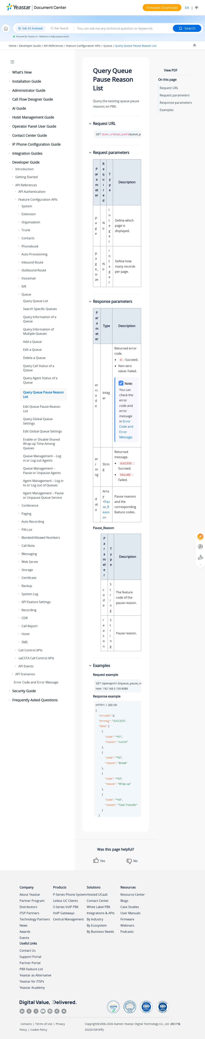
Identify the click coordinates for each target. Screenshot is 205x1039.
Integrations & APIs (101, 913)
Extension (28, 214)
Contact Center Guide (29, 135)
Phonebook (29, 246)
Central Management (68, 919)
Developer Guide (30, 46)
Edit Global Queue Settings (42, 431)
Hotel (25, 634)
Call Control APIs (30, 650)
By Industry (95, 919)
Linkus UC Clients (65, 901)
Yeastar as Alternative (35, 975)
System (26, 206)
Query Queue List (35, 301)
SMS (24, 642)
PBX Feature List (31, 969)
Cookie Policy (38, 1029)
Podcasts (127, 931)
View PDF (170, 70)
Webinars (127, 925)
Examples (167, 110)
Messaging (29, 554)
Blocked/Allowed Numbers (40, 537)
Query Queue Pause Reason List (135, 46)
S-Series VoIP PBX (65, 907)
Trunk (25, 230)
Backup (26, 586)
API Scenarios (25, 674)
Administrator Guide (28, 90)
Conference (29, 505)
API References (53, 46)
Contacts (27, 238)
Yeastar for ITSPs (32, 981)
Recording (28, 610)
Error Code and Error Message (36, 682)
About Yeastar (30, 894)
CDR (24, 618)
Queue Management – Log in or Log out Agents (42, 458)
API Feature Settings (36, 602)
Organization (30, 222)
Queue (107, 46)
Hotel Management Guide (33, 117)
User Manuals (130, 913)
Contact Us (28, 950)
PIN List (26, 530)
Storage (27, 570)
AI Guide (19, 108)
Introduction (24, 169)
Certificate (28, 578)
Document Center (50, 7)
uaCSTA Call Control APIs (36, 658)
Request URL (169, 88)
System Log (29, 594)
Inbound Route (32, 262)
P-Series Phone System (70, 894)
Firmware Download (162, 7)
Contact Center (98, 901)
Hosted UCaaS (97, 894)
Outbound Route (33, 270)
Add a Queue (32, 342)
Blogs (124, 901)
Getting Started (26, 177)
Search (187, 28)
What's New (22, 72)
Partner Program (32, 901)
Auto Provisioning (34, 254)
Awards (25, 931)
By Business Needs (100, 931)
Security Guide (24, 691)
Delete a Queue (34, 358)
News (23, 925)
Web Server (29, 562)
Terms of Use (43, 1024)
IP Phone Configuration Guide (36, 144)
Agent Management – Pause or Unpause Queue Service (43, 495)
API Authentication (31, 191)
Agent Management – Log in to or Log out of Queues (43, 483)
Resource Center (132, 894)
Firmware (127, 919)
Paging (26, 513)
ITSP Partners (29, 913)
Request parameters (175, 95)
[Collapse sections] (195, 45)
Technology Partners (35, 919)
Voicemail (28, 278)
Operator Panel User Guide (34, 126)
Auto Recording (32, 521)
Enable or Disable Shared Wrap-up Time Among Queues (41, 443)
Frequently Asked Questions (35, 700)
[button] (10, 72)
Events (24, 938)
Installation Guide (26, 81)
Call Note (28, 546)
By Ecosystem (97, 925)
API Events (25, 666)
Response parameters (176, 102)
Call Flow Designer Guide (32, 99)
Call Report (29, 626)
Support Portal (30, 957)
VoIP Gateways (64, 913)
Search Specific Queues (40, 309)
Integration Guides (27, 153)
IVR (23, 286)
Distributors (28, 907)
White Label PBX (98, 907)
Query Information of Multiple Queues (38, 331)
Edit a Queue (32, 349)
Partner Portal (30, 963)
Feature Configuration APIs (83, 46)
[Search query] (123, 28)
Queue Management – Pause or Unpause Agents (42, 470)
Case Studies (129, 907)
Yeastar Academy (32, 987)
